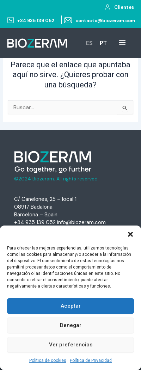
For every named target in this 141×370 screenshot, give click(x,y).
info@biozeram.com (81, 222)
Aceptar (71, 306)
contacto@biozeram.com (105, 21)
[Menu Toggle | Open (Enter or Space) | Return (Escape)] (122, 42)
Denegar (70, 325)
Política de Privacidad (91, 360)
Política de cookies (47, 360)
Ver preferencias (70, 344)
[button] (130, 234)
